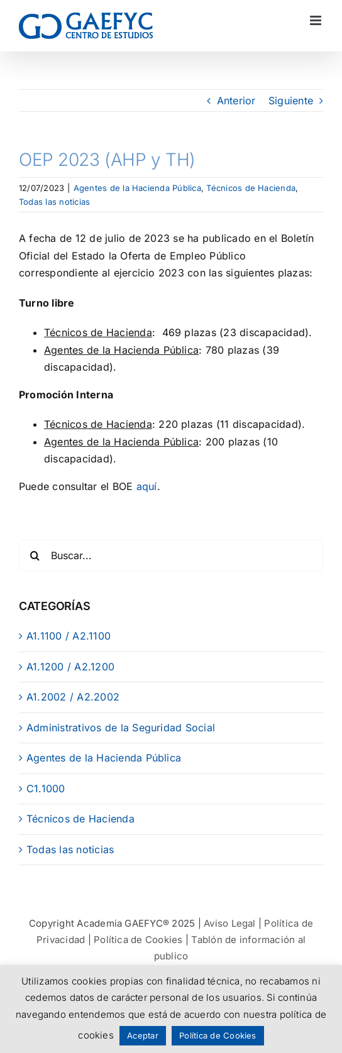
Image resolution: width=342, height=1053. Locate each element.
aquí (146, 486)
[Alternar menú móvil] (316, 20)
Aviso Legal (230, 923)
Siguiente (290, 100)
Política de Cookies (138, 940)
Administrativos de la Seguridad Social (120, 727)
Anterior (236, 100)
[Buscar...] (171, 555)
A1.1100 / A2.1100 (68, 636)
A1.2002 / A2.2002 (72, 696)
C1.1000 (45, 788)
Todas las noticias (54, 202)
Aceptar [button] (142, 1035)
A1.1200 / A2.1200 (70, 666)
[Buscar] (34, 555)
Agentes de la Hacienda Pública (137, 188)
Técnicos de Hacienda (250, 188)
